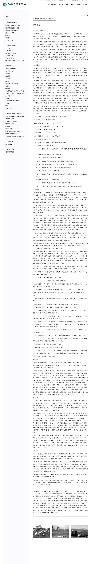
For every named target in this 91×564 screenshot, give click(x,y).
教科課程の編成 (9, 119)
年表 (67, 4)
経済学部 (7, 73)
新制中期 (7, 38)
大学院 (7, 81)
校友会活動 (8, 129)
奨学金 (7, 103)
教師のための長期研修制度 (12, 131)
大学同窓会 (8, 108)
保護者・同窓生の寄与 (11, 134)
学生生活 (7, 98)
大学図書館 (8, 144)
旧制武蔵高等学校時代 (11, 30)
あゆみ (61, 4)
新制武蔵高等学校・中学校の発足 (14, 116)
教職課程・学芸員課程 (11, 83)
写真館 (72, 4)
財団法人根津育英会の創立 (12, 25)
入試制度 (7, 96)
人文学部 (7, 76)
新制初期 (7, 35)
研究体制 (7, 88)
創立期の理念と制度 (11, 68)
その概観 (7, 48)
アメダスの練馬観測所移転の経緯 (14, 136)
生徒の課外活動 (9, 58)
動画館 (79, 4)
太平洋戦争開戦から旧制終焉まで (14, 61)
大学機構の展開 (9, 71)
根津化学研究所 (9, 152)
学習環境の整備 (9, 124)
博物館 (85, 4)
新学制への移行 (9, 33)
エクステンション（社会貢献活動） (15, 93)
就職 (6, 106)
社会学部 (7, 78)
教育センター (9, 86)
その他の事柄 (9, 56)
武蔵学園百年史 (52, 4)
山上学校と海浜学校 (11, 53)
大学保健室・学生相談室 (12, 101)
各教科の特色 (9, 51)
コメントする (84, 15)
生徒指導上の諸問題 (11, 121)
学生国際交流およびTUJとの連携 (14, 91)
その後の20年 (9, 40)
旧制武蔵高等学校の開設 (12, 28)
